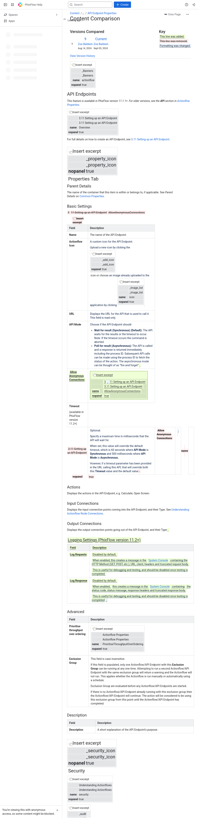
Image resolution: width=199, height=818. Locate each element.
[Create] (122, 5)
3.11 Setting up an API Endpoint (150, 139)
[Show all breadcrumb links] (83, 13)
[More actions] (187, 14)
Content (74, 13)
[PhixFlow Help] (20, 5)
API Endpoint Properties (102, 13)
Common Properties (91, 196)
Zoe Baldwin (85, 44)
